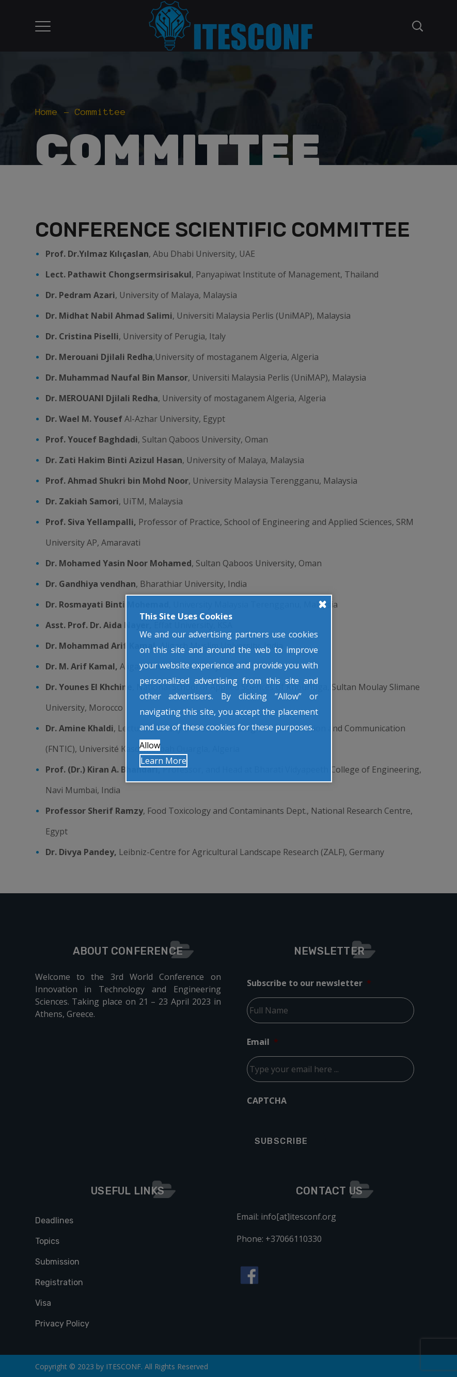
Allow (149, 745)
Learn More (163, 760)
